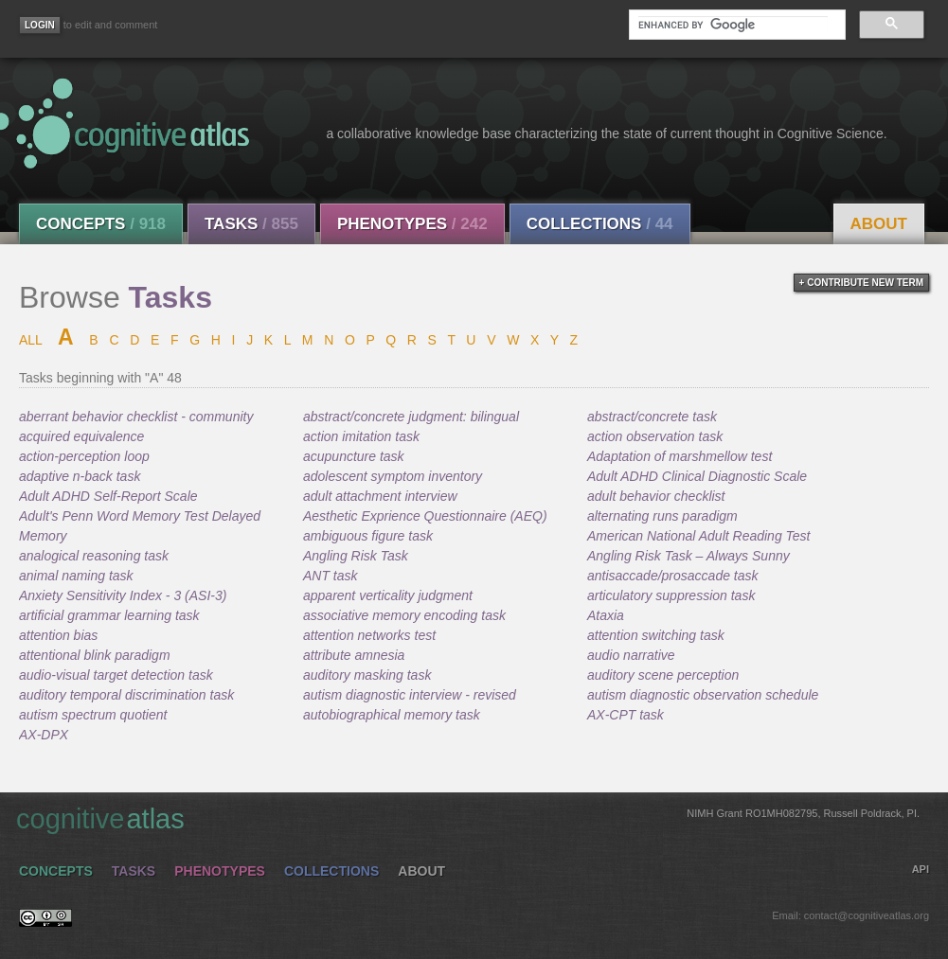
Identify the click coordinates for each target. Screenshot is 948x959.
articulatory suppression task (671, 595)
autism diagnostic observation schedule (702, 694)
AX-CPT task (625, 714)
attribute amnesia (353, 655)
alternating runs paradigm (662, 516)
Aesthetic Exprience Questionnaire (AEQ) (425, 516)
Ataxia (605, 615)
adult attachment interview (380, 496)
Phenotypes (412, 224)
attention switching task (655, 635)
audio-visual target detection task (116, 675)
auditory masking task (367, 675)
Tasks (251, 224)
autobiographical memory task (391, 714)
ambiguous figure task (368, 535)
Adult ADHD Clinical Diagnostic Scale (697, 476)
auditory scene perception (663, 675)
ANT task (330, 575)
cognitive (468, 818)
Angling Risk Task (355, 555)
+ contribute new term (861, 282)
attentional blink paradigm (94, 655)
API (920, 869)
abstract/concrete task (652, 416)
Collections (600, 224)
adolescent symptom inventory (392, 476)
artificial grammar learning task (109, 615)
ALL (30, 339)
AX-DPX (43, 734)
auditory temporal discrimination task (126, 694)
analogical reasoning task (94, 555)
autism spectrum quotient (93, 714)
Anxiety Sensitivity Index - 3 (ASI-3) (122, 595)
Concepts (101, 224)
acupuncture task (353, 456)
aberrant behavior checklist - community (136, 416)
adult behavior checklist (656, 496)
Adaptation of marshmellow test (679, 456)
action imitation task (361, 436)
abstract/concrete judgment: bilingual (411, 416)
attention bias (58, 635)
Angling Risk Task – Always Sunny (688, 555)
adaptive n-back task (79, 476)
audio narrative (631, 655)
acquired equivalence (81, 436)
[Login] (40, 25)
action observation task (655, 436)
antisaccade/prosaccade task (673, 575)
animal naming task (76, 575)
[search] (733, 24)
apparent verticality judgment (388, 595)
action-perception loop (84, 456)
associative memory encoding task (404, 615)
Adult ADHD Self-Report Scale (108, 496)
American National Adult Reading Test (699, 535)
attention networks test (369, 635)
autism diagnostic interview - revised (409, 694)
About (878, 224)
